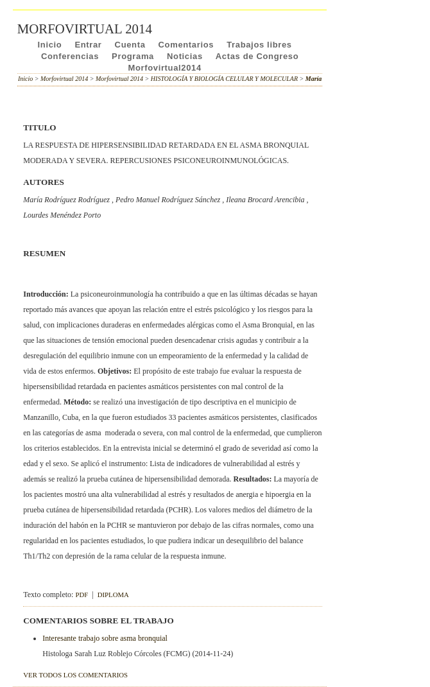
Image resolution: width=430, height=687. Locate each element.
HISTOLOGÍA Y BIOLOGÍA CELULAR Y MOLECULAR (224, 78)
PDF (81, 594)
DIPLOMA (113, 594)
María (313, 78)
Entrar (87, 44)
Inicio (50, 44)
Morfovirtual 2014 (64, 78)
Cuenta (130, 44)
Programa (133, 56)
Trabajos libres (259, 44)
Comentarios (186, 44)
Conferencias (70, 56)
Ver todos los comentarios (75, 675)
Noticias (185, 56)
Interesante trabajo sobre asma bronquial (105, 638)
